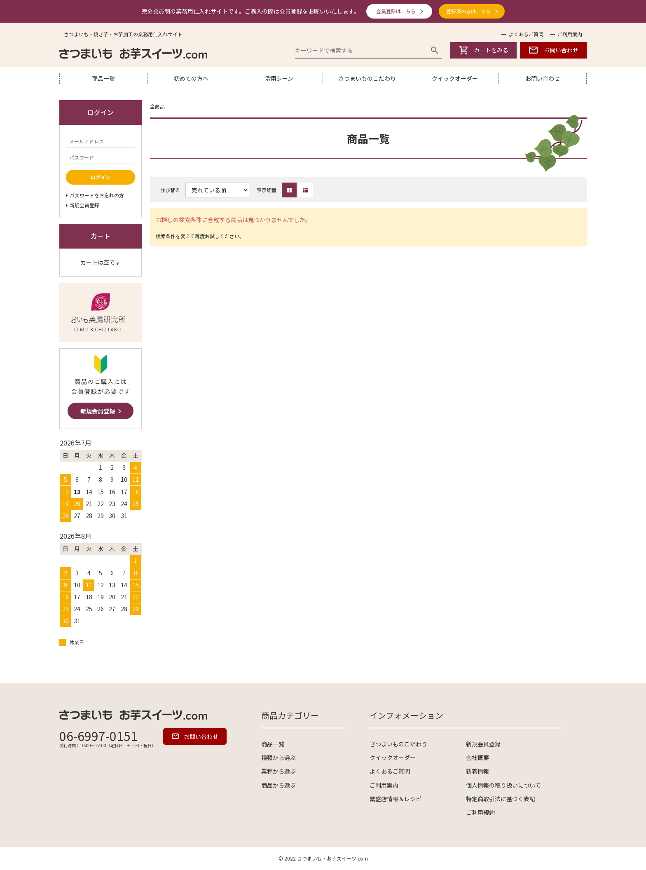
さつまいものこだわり (367, 78)
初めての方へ (191, 78)
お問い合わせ (553, 50)
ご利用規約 (480, 812)
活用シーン (279, 78)
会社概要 (477, 757)
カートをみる (484, 50)
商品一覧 (103, 78)
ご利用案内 (569, 34)
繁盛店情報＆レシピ (395, 799)
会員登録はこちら (396, 10)
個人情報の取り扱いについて (503, 785)
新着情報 (477, 771)
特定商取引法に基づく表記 (500, 799)
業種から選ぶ (278, 771)
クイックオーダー (455, 78)
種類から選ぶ (278, 757)
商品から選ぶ (278, 785)
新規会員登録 (483, 744)
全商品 (157, 106)
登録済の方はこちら (468, 10)
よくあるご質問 (526, 34)
